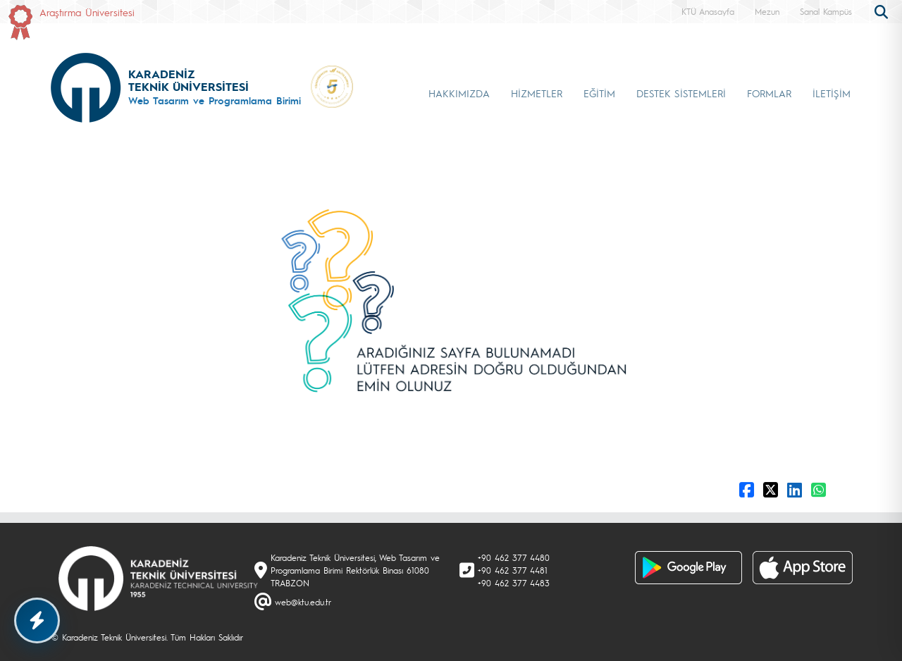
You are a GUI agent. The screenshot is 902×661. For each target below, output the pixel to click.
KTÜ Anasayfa (707, 11)
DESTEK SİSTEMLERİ (681, 93)
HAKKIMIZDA (459, 93)
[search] (883, 10)
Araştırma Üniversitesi (87, 12)
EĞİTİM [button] (599, 93)
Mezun (767, 11)
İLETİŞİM (832, 93)
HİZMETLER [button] (536, 93)
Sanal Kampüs (826, 11)
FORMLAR (769, 93)
